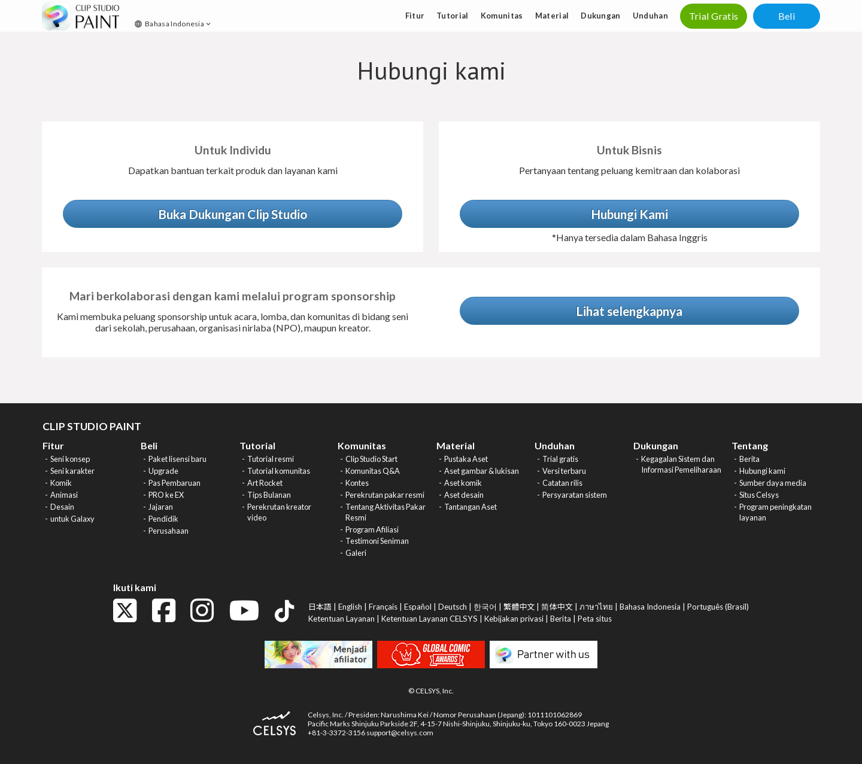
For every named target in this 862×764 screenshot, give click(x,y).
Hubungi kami (762, 471)
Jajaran (160, 507)
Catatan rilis (562, 483)
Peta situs (595, 618)
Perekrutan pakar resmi (384, 495)
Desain (62, 507)
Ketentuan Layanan (341, 618)
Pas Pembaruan (174, 483)
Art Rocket (265, 483)
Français (383, 606)
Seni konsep (70, 459)
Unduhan (650, 15)
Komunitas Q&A (372, 471)
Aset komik (463, 483)
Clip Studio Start (371, 459)
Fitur (415, 15)
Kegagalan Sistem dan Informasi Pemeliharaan (681, 464)
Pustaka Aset (466, 459)
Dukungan (601, 15)
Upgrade (163, 471)
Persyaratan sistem (574, 495)
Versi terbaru (564, 471)
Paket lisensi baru (177, 459)
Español (418, 606)
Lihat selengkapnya (629, 310)
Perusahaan (168, 530)
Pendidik (163, 518)
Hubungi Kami (629, 213)
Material (552, 15)
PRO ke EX (166, 495)
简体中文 (556, 606)
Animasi (64, 495)
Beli (786, 16)
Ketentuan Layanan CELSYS (429, 618)
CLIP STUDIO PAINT (92, 426)
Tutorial (452, 15)
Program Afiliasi (372, 529)
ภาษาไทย (596, 606)
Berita (749, 459)
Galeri (355, 553)
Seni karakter (72, 471)
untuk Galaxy (72, 518)
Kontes (357, 483)
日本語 (320, 606)
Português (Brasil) (718, 606)
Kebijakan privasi (514, 618)
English (350, 606)
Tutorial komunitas (278, 471)
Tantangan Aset (470, 507)
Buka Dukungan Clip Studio (232, 213)
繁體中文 (519, 606)
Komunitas (502, 15)
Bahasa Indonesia (173, 24)
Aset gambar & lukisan (481, 471)
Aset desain (464, 495)
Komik (61, 483)
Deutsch (452, 606)
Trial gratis (560, 459)
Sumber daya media (772, 483)
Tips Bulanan (269, 495)
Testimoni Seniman (377, 541)
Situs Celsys (759, 495)
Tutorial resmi (270, 459)
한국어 (485, 606)
